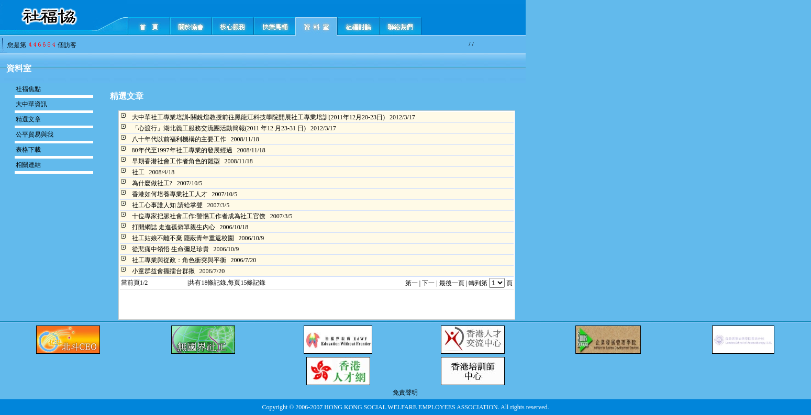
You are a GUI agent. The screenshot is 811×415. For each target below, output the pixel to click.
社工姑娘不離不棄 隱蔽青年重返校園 (183, 238)
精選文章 (28, 119)
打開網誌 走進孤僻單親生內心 (173, 227)
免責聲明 (405, 392)
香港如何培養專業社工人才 (169, 194)
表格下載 (28, 149)
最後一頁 (451, 283)
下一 (428, 283)
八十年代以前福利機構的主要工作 (179, 139)
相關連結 (28, 165)
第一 (411, 283)
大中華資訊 (31, 104)
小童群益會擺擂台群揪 (163, 271)
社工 (138, 172)
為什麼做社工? (152, 183)
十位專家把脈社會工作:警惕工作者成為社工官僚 (198, 216)
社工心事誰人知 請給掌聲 (167, 205)
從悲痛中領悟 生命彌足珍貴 (170, 249)
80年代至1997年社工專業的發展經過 (182, 150)
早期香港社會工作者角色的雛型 (176, 161)
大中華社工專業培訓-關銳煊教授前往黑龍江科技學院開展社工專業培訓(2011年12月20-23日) (258, 117)
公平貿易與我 (34, 134)
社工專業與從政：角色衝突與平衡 (179, 260)
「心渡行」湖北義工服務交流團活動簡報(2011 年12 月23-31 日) (219, 128)
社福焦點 (28, 89)
